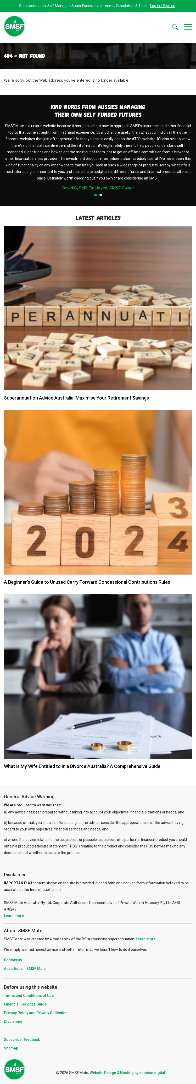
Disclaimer (13, 1021)
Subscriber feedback (22, 1039)
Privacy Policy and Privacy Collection (36, 1013)
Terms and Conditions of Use (29, 995)
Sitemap (11, 1048)
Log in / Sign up (162, 6)
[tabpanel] (98, 156)
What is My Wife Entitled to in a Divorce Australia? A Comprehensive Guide (82, 766)
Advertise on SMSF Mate (25, 969)
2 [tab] (100, 195)
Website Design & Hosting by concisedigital (127, 1073)
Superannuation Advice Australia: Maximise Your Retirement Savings (76, 398)
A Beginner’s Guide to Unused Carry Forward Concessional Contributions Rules (87, 582)
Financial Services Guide (25, 1004)
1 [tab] (95, 195)
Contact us (13, 960)
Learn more (14, 916)
